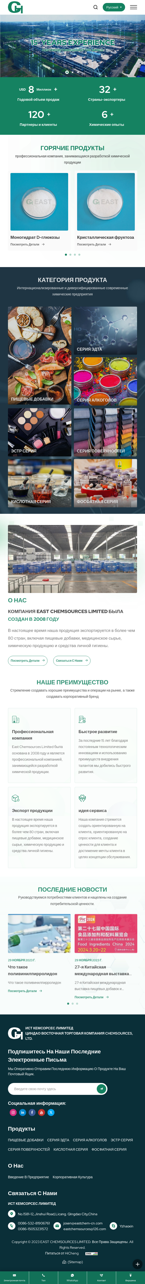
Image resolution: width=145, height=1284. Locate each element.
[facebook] (32, 1112)
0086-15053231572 (33, 1229)
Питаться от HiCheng (62, 1253)
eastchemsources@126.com (84, 1229)
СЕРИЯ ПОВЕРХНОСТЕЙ (29, 1149)
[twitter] (51, 1112)
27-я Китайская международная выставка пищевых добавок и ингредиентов (100, 999)
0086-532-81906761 (34, 1223)
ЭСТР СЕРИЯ (122, 1140)
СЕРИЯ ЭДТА (58, 1140)
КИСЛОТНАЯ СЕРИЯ (70, 1149)
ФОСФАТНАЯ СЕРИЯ (109, 1149)
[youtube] (41, 1112)
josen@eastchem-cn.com (82, 1223)
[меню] (133, 7)
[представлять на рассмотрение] (101, 1089)
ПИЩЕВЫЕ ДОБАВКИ (26, 1140)
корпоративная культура (73, 1177)
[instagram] (13, 1112)
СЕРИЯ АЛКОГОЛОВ (90, 1140)
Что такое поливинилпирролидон (34, 993)
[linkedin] (22, 1112)
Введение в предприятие (28, 1177)
